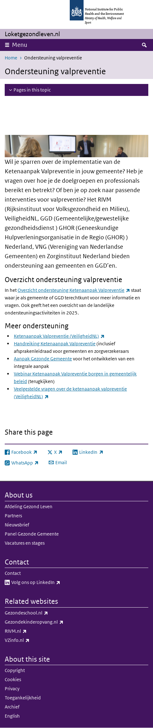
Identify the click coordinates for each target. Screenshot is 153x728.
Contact (13, 573)
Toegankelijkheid (23, 698)
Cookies (13, 679)
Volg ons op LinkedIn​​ (52, 582)
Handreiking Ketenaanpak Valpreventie (55, 344)
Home (11, 58)
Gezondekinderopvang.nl (50, 622)
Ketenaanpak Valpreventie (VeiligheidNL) (59, 336)
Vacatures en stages (25, 543)
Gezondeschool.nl (43, 613)
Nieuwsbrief (17, 525)
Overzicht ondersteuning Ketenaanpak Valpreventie (74, 290)
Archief (12, 707)
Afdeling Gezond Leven (28, 506)
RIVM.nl (32, 631)
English (12, 716)
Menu (19, 44)
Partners (13, 516)
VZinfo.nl (34, 640)
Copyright (15, 670)
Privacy (12, 689)
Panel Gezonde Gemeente (32, 534)
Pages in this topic (32, 90)
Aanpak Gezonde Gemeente (43, 359)
